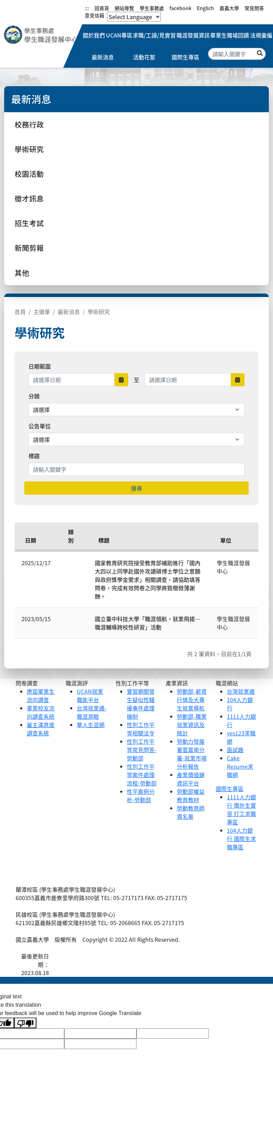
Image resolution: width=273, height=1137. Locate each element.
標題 (34, 456)
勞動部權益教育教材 (191, 795)
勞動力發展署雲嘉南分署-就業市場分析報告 (192, 754)
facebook (180, 8)
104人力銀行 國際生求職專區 (241, 838)
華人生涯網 (91, 724)
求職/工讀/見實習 (154, 35)
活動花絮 (144, 57)
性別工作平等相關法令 (141, 728)
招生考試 (29, 223)
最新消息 (103, 57)
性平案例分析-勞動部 (141, 795)
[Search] (237, 54)
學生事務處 (152, 8)
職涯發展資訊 (192, 35)
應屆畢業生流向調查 (41, 695)
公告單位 (39, 426)
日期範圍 (39, 366)
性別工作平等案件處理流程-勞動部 (142, 774)
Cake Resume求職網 (240, 766)
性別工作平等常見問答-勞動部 (142, 749)
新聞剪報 (29, 247)
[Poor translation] (25, 1022)
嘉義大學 (229, 8)
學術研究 (29, 149)
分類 (34, 396)
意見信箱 (94, 15)
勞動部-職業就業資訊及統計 (192, 724)
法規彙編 (261, 35)
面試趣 (235, 749)
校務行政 (29, 124)
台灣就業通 (241, 691)
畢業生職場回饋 (228, 35)
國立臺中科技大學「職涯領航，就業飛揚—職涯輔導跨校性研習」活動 (147, 623)
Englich (205, 8)
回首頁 (101, 8)
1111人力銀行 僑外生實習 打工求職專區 (241, 809)
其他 (22, 272)
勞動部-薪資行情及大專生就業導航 (192, 699)
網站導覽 (124, 8)
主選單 (41, 311)
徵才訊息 (29, 198)
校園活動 (29, 173)
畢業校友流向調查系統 (41, 712)
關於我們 (94, 35)
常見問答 (254, 8)
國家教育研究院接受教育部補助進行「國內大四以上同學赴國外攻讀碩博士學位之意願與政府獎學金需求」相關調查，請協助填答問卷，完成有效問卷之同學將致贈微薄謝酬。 (147, 579)
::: (87, 8)
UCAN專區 (120, 35)
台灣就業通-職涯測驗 (92, 712)
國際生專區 (185, 57)
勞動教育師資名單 (191, 812)
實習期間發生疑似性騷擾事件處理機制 (141, 703)
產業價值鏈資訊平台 (191, 779)
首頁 (20, 311)
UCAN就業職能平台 (90, 695)
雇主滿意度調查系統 (41, 728)
